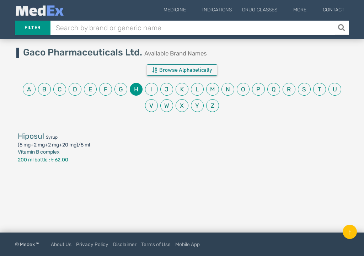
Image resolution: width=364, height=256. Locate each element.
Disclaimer (124, 244)
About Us (61, 244)
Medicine (192, 10)
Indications (228, 10)
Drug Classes (271, 10)
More (305, 10)
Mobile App (187, 244)
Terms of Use (156, 244)
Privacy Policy (92, 244)
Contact (333, 10)
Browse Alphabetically (182, 70)
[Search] (342, 28)
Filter (33, 27)
